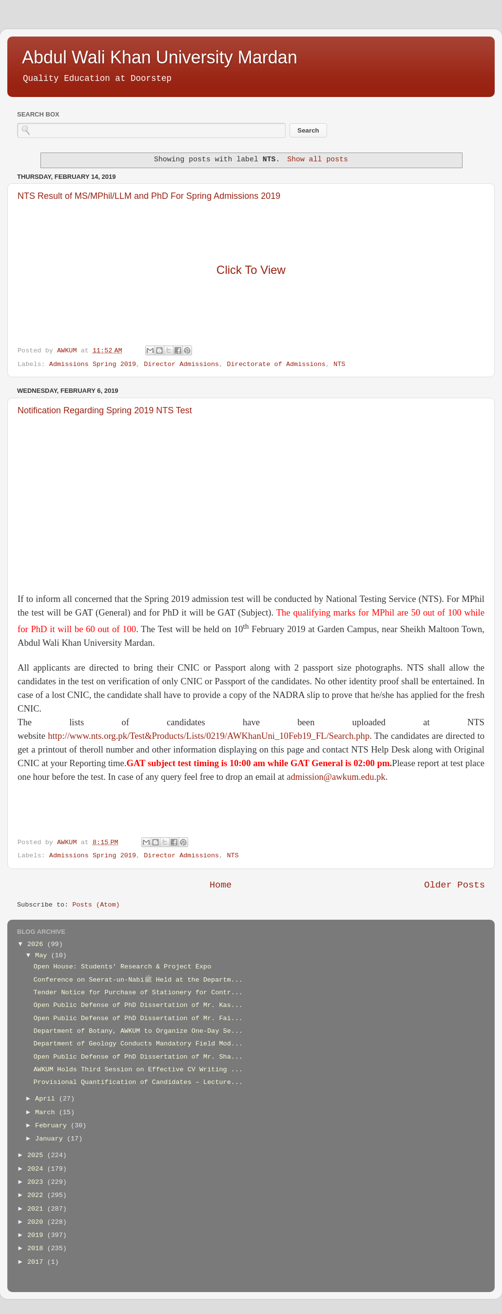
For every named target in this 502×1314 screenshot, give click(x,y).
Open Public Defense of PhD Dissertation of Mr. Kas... (138, 1005)
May (43, 955)
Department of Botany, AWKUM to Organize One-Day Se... (138, 1031)
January (51, 1138)
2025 (37, 1155)
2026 (37, 944)
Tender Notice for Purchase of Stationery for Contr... (138, 992)
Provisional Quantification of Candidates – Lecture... (138, 1082)
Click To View (251, 269)
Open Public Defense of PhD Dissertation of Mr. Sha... (138, 1057)
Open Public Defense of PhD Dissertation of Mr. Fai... (138, 1018)
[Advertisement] (251, 504)
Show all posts (317, 159)
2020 (37, 1222)
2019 (37, 1235)
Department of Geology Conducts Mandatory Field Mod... (138, 1043)
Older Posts (454, 885)
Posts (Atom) (95, 904)
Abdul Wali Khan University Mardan (159, 57)
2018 (37, 1248)
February (53, 1125)
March (47, 1112)
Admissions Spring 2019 (92, 364)
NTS (339, 364)
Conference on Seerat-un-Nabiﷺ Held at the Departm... (138, 980)
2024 (37, 1169)
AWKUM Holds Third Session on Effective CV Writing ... (138, 1069)
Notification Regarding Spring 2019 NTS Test (105, 410)
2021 (37, 1209)
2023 (37, 1182)
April (47, 1098)
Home (221, 885)
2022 (37, 1195)
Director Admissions (181, 364)
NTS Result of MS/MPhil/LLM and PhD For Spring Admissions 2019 (149, 196)
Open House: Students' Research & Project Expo (123, 966)
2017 (37, 1262)
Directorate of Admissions (276, 364)
